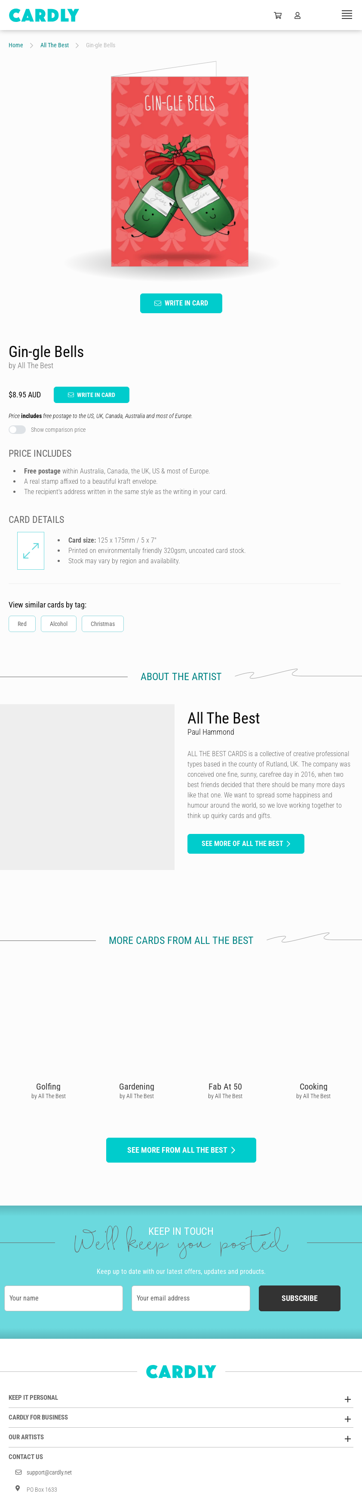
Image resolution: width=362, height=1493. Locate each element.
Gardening (136, 1086)
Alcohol (58, 623)
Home (16, 45)
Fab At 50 (225, 1086)
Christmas (103, 623)
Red (22, 623)
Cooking (314, 1086)
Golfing (48, 1086)
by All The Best (48, 1096)
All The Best (54, 45)
